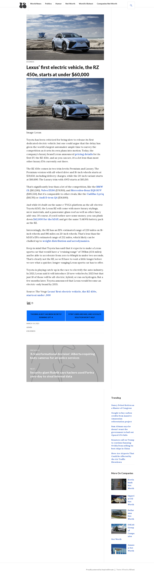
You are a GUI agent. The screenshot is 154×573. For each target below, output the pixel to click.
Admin (29, 327)
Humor (58, 3)
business (30, 62)
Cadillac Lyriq (95, 193)
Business (31, 331)
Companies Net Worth (107, 3)
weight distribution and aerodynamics (65, 240)
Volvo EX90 (48, 190)
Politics (48, 3)
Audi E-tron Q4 (48, 197)
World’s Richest (86, 3)
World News (35, 3)
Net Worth (70, 3)
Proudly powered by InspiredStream (100, 570)
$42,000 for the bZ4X (46, 219)
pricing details (84, 154)
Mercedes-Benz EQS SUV (86, 190)
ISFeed (131, 570)
